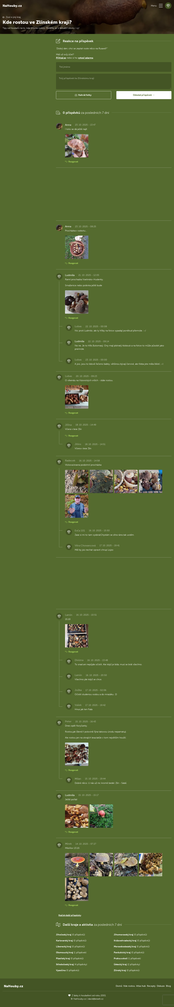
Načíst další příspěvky (69, 915)
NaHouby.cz (12, 6)
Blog (168, 986)
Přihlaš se (61, 57)
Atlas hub (141, 986)
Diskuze (161, 986)
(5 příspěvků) (132, 946)
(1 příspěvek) (71, 952)
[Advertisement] (27, 86)
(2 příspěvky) (127, 964)
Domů (119, 986)
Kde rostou (129, 986)
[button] (161, 5)
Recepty (151, 986)
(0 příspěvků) (70, 934)
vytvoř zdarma (85, 57)
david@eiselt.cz (95, 999)
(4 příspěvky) (71, 964)
